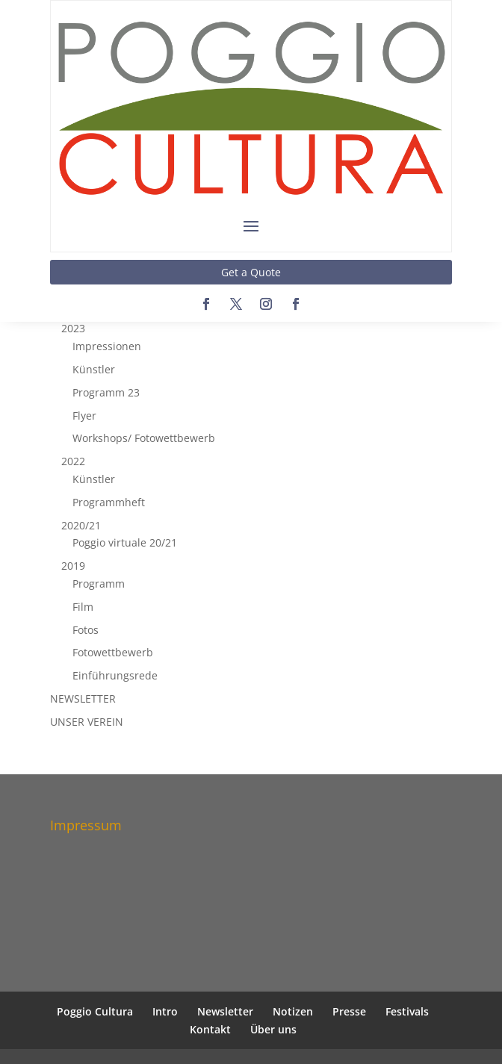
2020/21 (81, 525)
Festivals (407, 1011)
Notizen (293, 1011)
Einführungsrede (115, 675)
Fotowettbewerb (112, 652)
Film (82, 607)
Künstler (93, 369)
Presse (349, 1011)
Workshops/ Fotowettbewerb (143, 438)
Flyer (84, 415)
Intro (165, 1011)
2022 (73, 461)
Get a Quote (251, 272)
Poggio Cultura (95, 1011)
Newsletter (225, 1011)
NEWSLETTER (83, 698)
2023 (73, 328)
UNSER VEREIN (86, 722)
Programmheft (108, 502)
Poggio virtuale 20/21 (124, 542)
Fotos (85, 630)
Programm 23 (106, 392)
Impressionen (106, 346)
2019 (73, 566)
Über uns (273, 1029)
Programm (98, 583)
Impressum (86, 825)
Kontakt (210, 1029)
